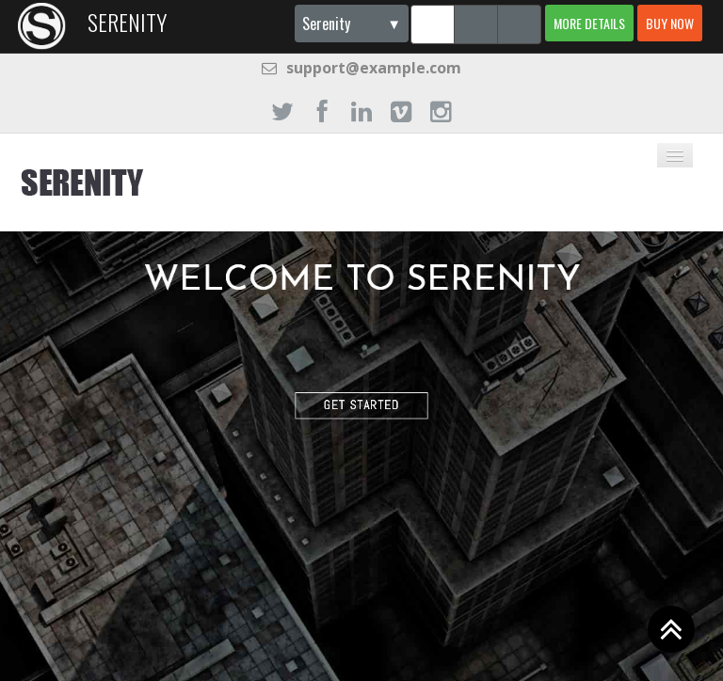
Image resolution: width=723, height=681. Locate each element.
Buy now (670, 23)
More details (589, 23)
